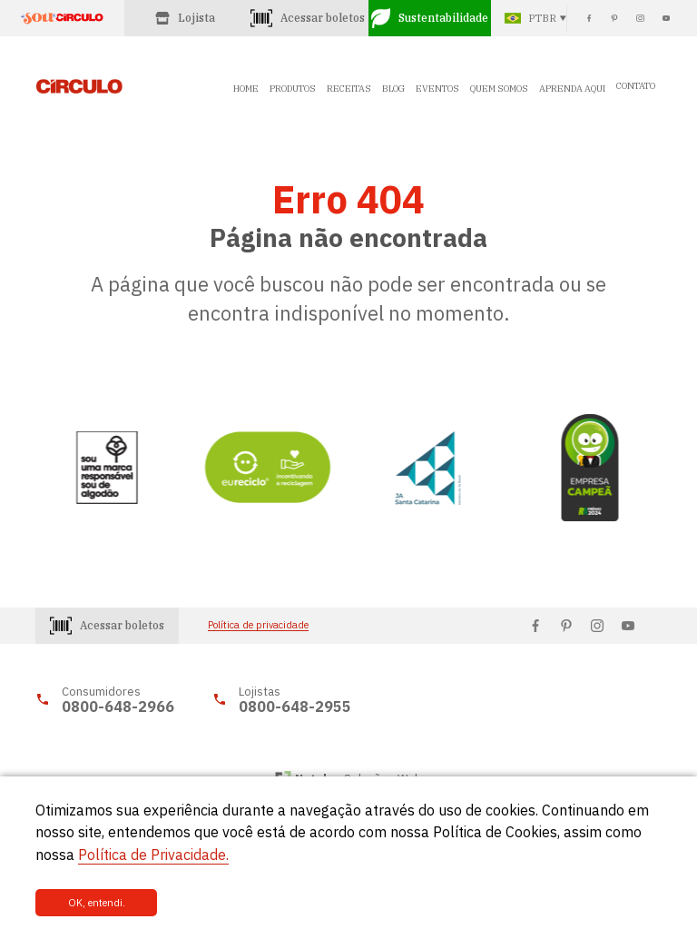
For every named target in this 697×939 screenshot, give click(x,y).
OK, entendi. (96, 902)
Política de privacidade (258, 625)
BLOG (393, 88)
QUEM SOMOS (499, 88)
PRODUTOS (293, 88)
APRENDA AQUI (572, 88)
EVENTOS (437, 88)
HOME (246, 88)
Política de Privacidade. (153, 854)
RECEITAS (349, 88)
